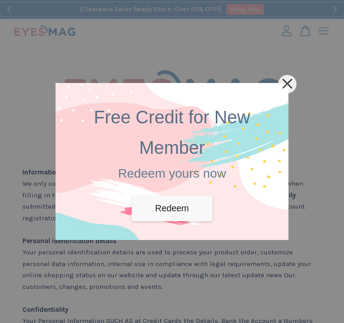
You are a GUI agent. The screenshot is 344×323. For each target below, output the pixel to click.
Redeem (172, 208)
